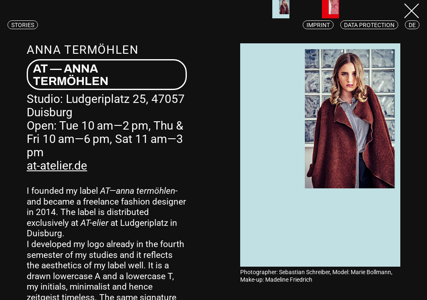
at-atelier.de (57, 165)
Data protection (369, 25)
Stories (22, 25)
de (412, 25)
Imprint (318, 25)
